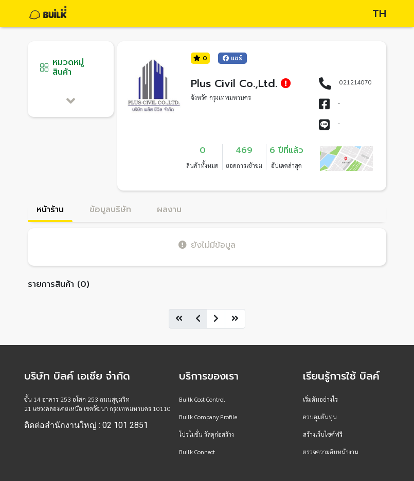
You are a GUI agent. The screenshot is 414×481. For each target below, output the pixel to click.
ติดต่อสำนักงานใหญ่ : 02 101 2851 (86, 425)
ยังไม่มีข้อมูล (207, 244)
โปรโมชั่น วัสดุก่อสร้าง (206, 434)
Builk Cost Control (202, 399)
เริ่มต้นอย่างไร (320, 399)
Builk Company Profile (208, 417)
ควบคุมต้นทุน (320, 417)
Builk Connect (197, 452)
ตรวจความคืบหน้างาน (330, 452)
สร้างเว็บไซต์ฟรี (323, 434)
